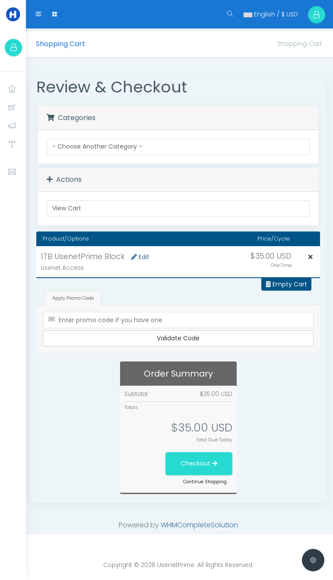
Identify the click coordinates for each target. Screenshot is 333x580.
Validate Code (179, 336)
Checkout (200, 460)
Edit (142, 254)
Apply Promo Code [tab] (75, 295)
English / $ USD (266, 14)
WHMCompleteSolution (200, 522)
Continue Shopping (206, 479)
